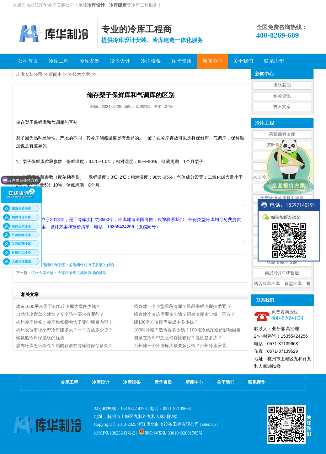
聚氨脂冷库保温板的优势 (40, 337)
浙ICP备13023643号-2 (114, 433)
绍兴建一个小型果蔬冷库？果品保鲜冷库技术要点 (182, 306)
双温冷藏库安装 (282, 262)
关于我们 (225, 382)
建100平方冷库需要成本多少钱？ (166, 322)
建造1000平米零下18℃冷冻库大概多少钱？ (58, 306)
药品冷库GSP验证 (282, 273)
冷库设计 (96, 5)
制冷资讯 (282, 96)
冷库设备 (132, 382)
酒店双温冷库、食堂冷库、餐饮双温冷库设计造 (282, 284)
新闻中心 (57, 74)
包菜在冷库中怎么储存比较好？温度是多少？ (178, 337)
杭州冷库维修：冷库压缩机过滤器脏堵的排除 (68, 273)
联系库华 (256, 382)
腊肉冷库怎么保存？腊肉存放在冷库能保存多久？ (64, 345)
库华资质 (163, 382)
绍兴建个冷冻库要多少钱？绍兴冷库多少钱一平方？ (184, 314)
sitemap (209, 424)
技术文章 (282, 106)
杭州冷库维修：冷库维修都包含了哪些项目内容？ (64, 322)
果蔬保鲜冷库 (282, 134)
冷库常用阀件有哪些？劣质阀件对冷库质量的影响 (72, 265)
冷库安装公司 (29, 74)
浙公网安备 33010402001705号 (170, 433)
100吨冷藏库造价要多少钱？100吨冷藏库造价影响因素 (187, 329)
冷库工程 (69, 382)
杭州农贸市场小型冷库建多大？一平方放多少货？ (64, 329)
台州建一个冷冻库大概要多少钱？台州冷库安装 (180, 345)
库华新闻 (282, 85)
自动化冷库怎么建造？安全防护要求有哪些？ (60, 314)
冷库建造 (118, 5)
